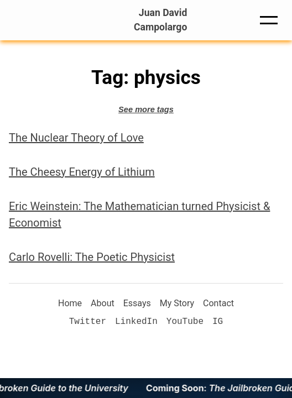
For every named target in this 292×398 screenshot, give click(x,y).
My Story (177, 303)
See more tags (146, 109)
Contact (218, 303)
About (102, 303)
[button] (268, 20)
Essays (137, 303)
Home (70, 303)
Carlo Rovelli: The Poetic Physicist (92, 257)
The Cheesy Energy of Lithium (82, 172)
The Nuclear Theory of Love (76, 137)
